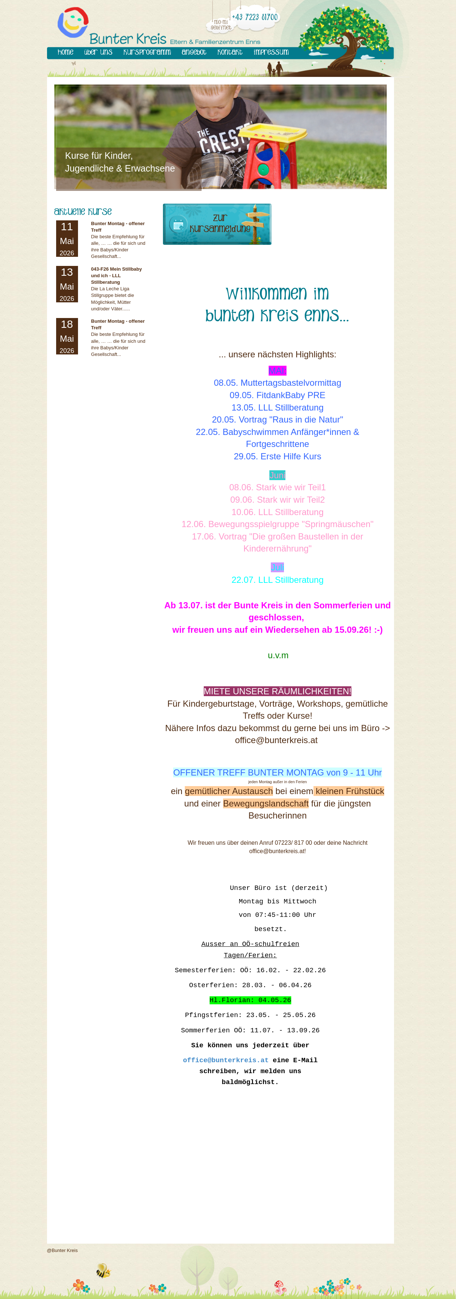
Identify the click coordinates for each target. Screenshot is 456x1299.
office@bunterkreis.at (226, 1060)
